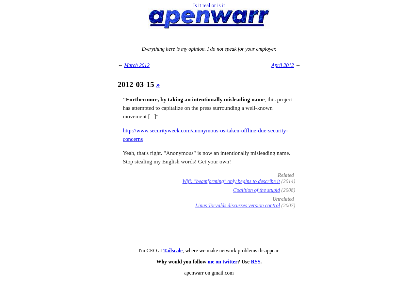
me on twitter (223, 261)
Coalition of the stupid (256, 190)
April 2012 (282, 65)
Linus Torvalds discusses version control (237, 205)
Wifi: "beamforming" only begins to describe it (231, 181)
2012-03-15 (137, 84)
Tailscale (173, 250)
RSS (255, 261)
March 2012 (137, 65)
